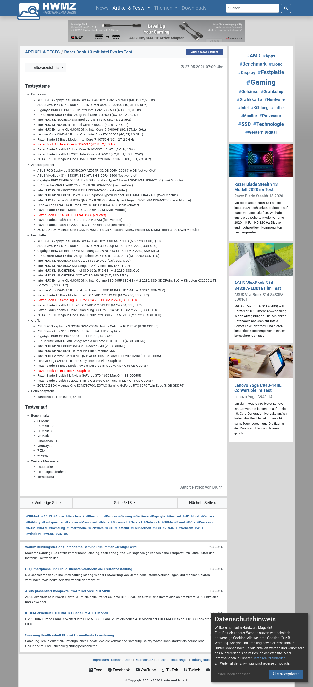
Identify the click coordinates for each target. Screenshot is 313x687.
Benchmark (75, 516)
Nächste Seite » (202, 502)
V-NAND (170, 528)
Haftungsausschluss (206, 660)
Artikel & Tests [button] (129, 8)
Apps (269, 55)
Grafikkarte (249, 99)
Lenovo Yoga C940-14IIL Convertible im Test (258, 388)
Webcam (185, 528)
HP (186, 516)
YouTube (146, 670)
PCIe (190, 522)
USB (157, 528)
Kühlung (33, 522)
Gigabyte (157, 516)
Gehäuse (141, 516)
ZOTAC (62, 534)
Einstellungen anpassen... (234, 674)
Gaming (125, 516)
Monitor (249, 115)
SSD (109, 528)
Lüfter (277, 107)
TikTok (169, 670)
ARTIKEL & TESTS (42, 52)
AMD (253, 56)
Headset (174, 516)
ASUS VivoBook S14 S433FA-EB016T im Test (257, 286)
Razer (42, 528)
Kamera (207, 516)
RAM (30, 528)
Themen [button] (164, 8)
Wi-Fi (199, 528)
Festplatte (271, 72)
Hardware (275, 99)
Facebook (119, 670)
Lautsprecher (52, 522)
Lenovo (71, 522)
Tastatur (122, 528)
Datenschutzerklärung (268, 658)
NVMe (167, 522)
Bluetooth (94, 516)
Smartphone (77, 528)
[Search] (252, 8)
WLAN (48, 534)
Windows (33, 534)
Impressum (100, 660)
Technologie (268, 124)
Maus (104, 522)
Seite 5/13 (123, 502)
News (103, 7)
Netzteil (135, 522)
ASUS (46, 516)
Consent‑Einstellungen (172, 660)
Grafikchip (272, 91)
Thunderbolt (141, 528)
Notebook (152, 522)
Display (110, 516)
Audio (59, 516)
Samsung (57, 528)
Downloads (194, 8)
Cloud (276, 64)
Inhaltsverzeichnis (44, 67)
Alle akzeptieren (286, 674)
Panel (179, 522)
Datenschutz (144, 660)
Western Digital (261, 132)
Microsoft (119, 522)
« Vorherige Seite (46, 502)
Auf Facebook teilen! (204, 52)
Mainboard (88, 522)
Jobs (128, 660)
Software (96, 528)
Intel (195, 516)
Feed (95, 670)
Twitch (192, 670)
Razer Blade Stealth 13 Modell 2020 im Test (256, 187)
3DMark (33, 516)
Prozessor (205, 522)
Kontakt (117, 660)
